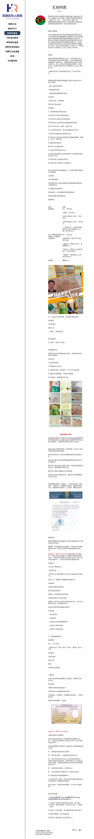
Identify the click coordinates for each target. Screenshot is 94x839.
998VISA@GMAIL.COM (54, 799)
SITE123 (41, 834)
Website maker (47, 834)
